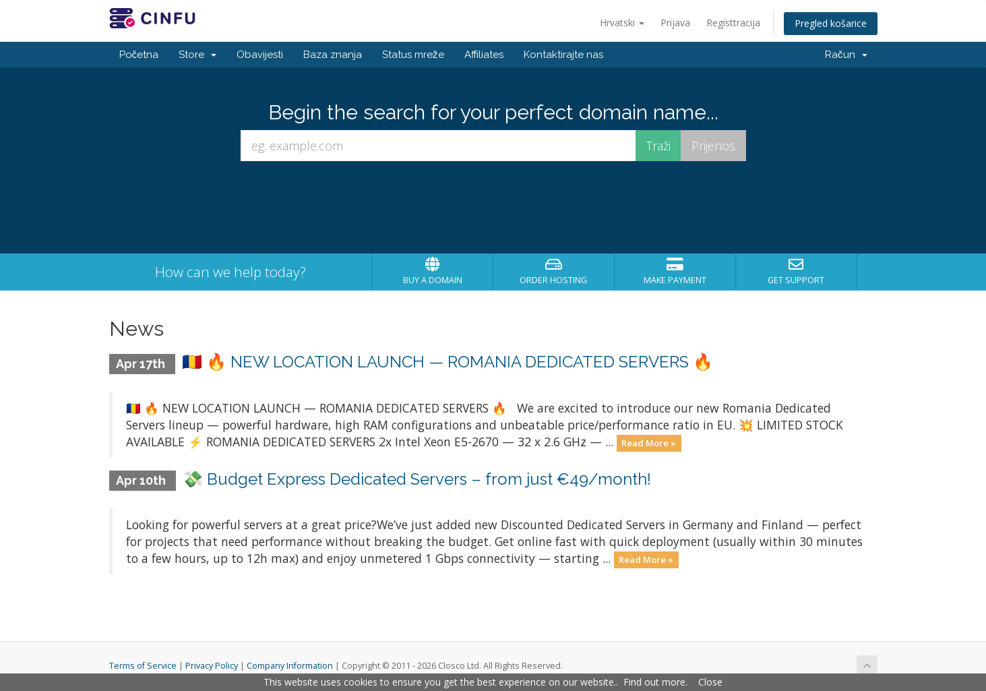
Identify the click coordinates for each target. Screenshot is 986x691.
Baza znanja (332, 55)
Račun (846, 55)
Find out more (654, 681)
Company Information (290, 665)
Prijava (675, 22)
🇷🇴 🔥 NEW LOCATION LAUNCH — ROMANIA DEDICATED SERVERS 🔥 (447, 361)
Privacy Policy (211, 665)
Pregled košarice (831, 23)
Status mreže (413, 55)
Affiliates (483, 55)
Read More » (648, 443)
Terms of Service (143, 665)
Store (197, 55)
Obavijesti (260, 55)
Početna (139, 55)
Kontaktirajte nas (563, 55)
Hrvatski (622, 22)
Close (710, 681)
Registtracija (733, 22)
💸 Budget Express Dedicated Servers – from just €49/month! (417, 479)
